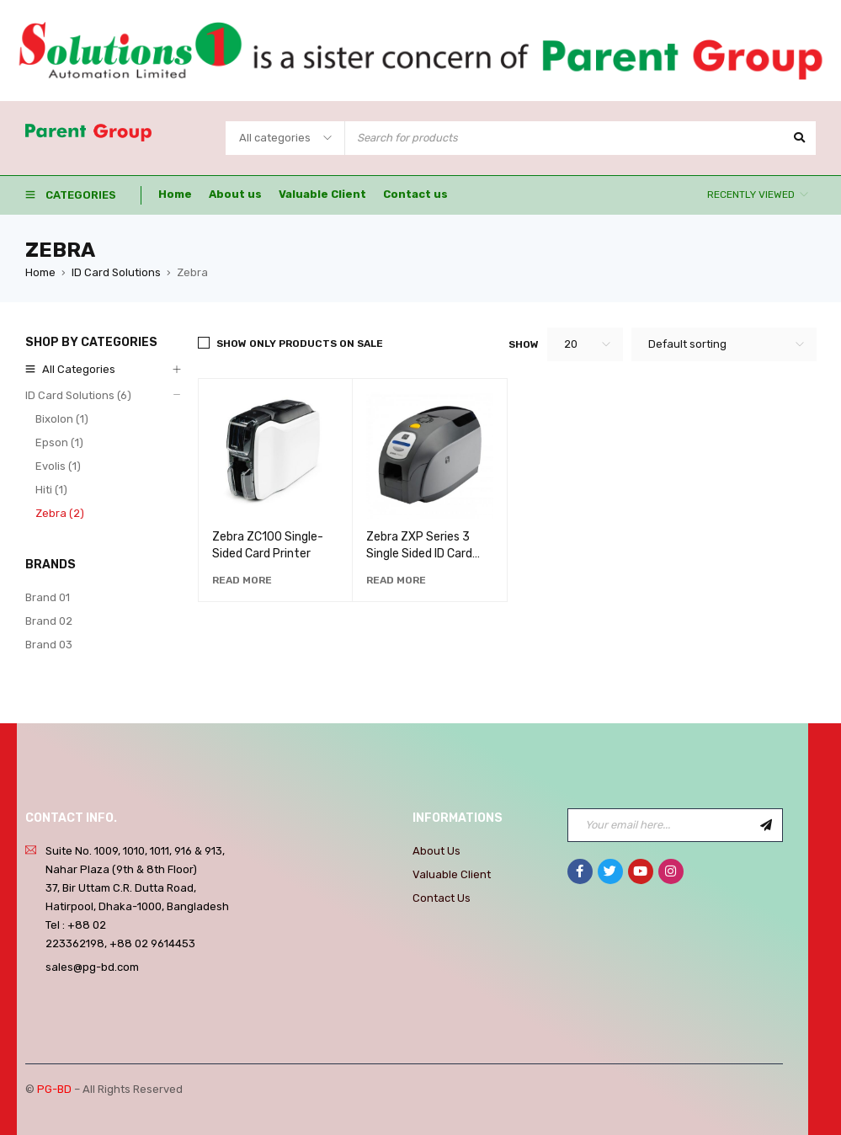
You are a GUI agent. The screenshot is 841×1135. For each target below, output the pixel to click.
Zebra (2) (59, 513)
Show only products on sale (299, 343)
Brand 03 (48, 644)
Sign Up (766, 825)
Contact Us (442, 898)
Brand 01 (47, 597)
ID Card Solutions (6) (78, 395)
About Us (436, 851)
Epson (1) (59, 442)
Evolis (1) (58, 466)
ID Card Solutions (116, 272)
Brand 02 (48, 621)
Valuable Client (452, 874)
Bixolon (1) (61, 419)
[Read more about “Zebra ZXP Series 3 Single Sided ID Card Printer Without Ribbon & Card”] (396, 580)
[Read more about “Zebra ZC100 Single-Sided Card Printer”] (242, 580)
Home (40, 272)
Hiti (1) (51, 489)
